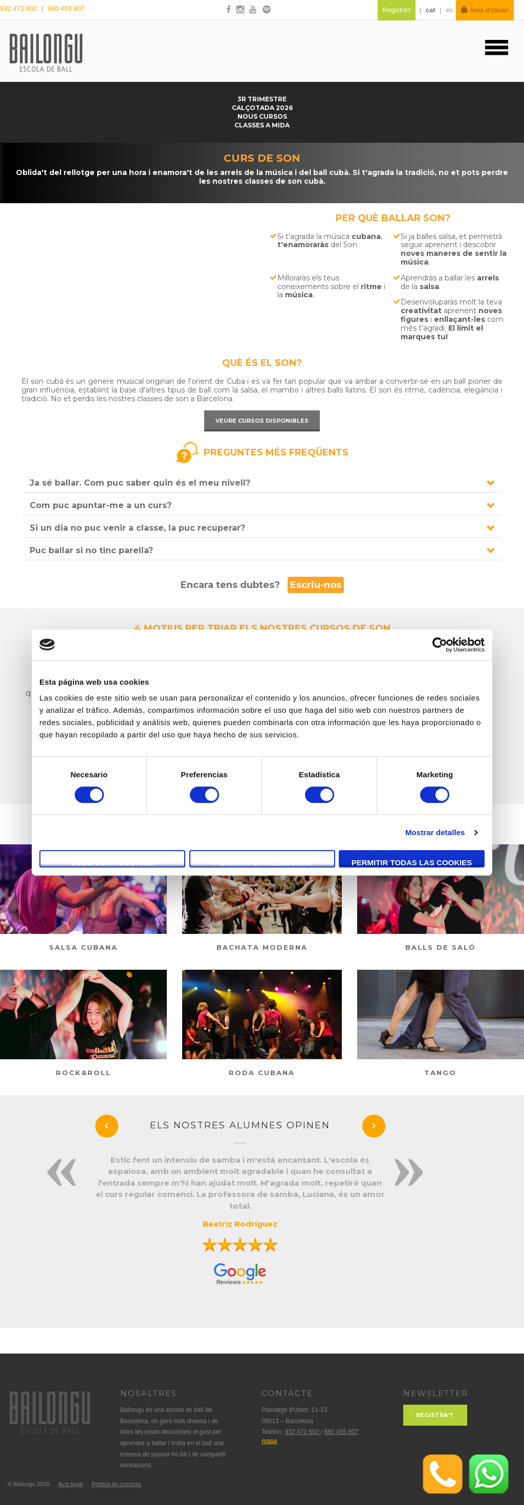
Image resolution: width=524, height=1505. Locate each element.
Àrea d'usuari (485, 10)
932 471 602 (19, 8)
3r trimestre (262, 99)
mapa (269, 1441)
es (449, 10)
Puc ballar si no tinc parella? (91, 550)
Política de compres (116, 1484)
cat (430, 10)
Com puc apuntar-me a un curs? (100, 505)
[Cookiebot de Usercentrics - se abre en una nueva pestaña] (440, 644)
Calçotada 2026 (262, 108)
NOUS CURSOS (262, 116)
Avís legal (70, 1484)
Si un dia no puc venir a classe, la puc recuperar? (137, 528)
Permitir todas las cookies (412, 862)
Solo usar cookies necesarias (112, 862)
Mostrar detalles (435, 832)
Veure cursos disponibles (262, 420)
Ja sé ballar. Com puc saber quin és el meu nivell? (140, 483)
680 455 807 (66, 8)
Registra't (435, 1415)
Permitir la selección (262, 862)
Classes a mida (262, 125)
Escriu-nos (315, 585)
